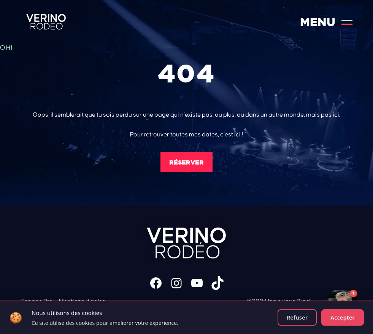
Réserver (186, 162)
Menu (326, 22)
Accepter (342, 317)
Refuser (297, 317)
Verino (46, 22)
